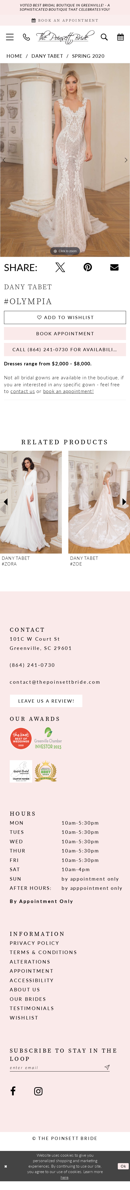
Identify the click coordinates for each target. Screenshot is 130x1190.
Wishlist (24, 1025)
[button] (9, 39)
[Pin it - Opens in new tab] (87, 269)
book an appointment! (68, 397)
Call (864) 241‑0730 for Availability (69, 355)
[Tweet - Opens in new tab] (60, 269)
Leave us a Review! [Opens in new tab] (49, 707)
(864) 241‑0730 (32, 671)
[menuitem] (9, 39)
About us (25, 997)
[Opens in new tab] (21, 746)
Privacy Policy (35, 950)
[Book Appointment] (65, 21)
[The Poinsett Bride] (65, 38)
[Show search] (104, 38)
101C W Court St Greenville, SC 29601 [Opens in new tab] (41, 649)
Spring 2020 (88, 58)
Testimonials (32, 1015)
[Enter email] (65, 1075)
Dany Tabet (47, 58)
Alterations (30, 969)
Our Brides (28, 1006)
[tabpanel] (65, 162)
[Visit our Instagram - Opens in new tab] (38, 1100)
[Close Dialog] (6, 1175)
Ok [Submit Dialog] (123, 1174)
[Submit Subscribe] (116, 1075)
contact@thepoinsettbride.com (55, 688)
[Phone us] (26, 38)
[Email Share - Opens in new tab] (114, 269)
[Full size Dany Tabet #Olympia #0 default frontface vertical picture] (65, 162)
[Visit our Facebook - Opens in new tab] (13, 1100)
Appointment (32, 978)
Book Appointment (65, 337)
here (64, 1186)
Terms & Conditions (43, 959)
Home (14, 58)
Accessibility (32, 987)
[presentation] (31, 508)
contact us (22, 397)
